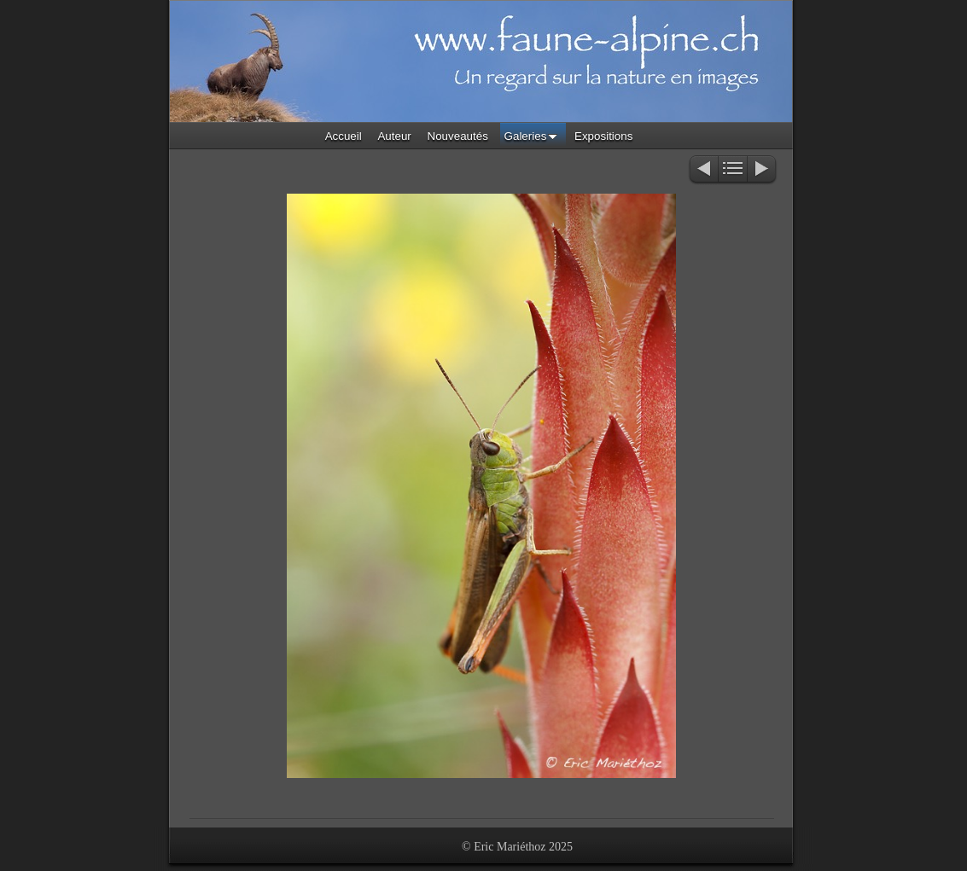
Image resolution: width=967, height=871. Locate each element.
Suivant (763, 170)
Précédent (703, 170)
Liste (733, 170)
